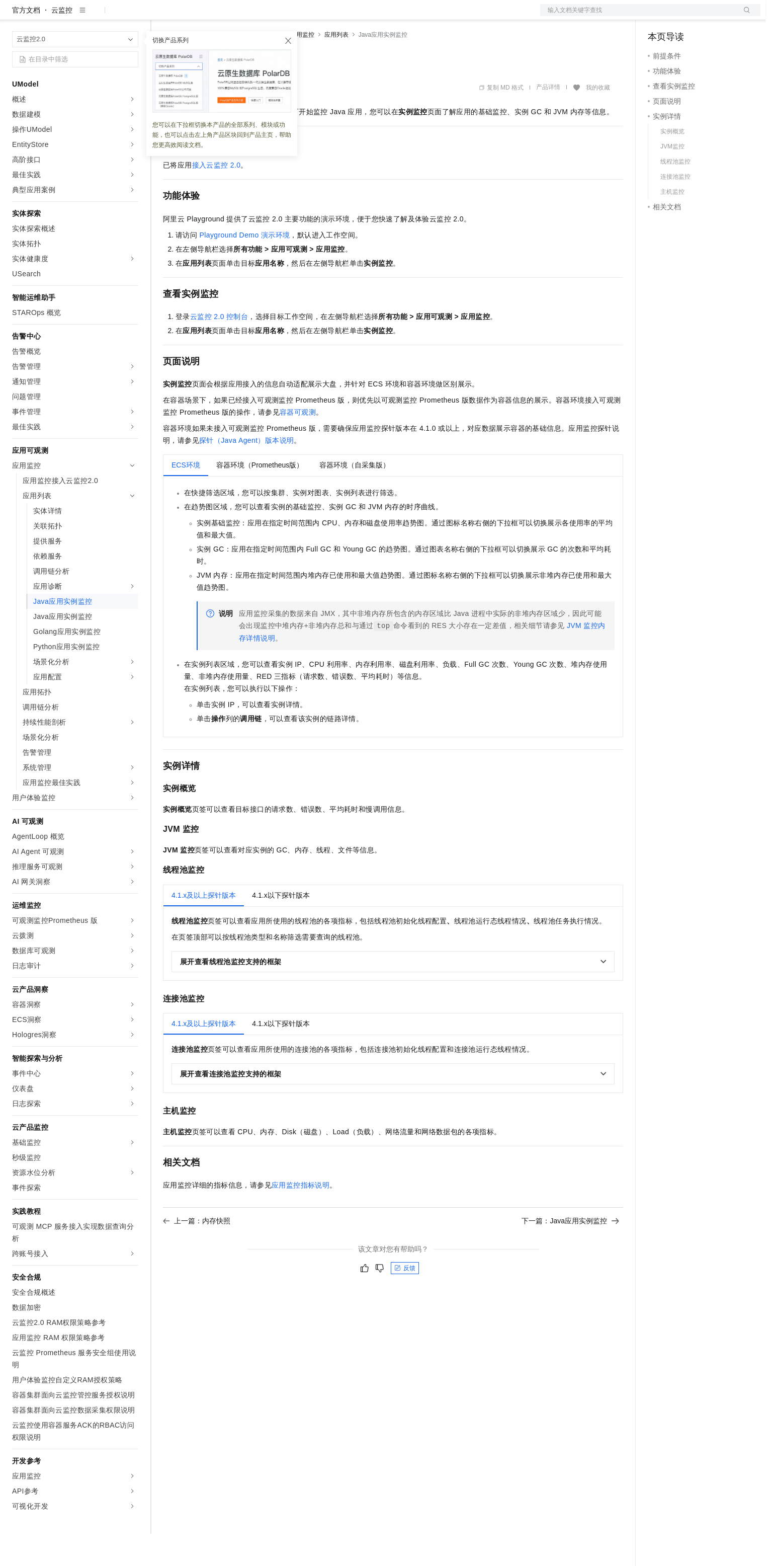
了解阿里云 (331, 16)
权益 (193, 16)
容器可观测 (298, 444)
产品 (131, 16)
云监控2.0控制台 (219, 349)
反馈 (404, 1300)
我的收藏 (598, 119)
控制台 (683, 16)
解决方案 (162, 16)
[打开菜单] (16, 16)
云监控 (61, 42)
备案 (659, 16)
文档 (638, 16)
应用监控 (302, 66)
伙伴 (273, 16)
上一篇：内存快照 (196, 1253)
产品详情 (548, 119)
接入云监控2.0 (216, 197)
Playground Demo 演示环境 (245, 267)
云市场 (244, 16)
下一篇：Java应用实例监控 (570, 1253)
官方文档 (26, 42)
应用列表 (336, 66)
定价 (217, 16)
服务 (297, 16)
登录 (744, 16)
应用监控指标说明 (300, 1217)
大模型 (103, 16)
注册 (707, 16)
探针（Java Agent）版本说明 (246, 472)
